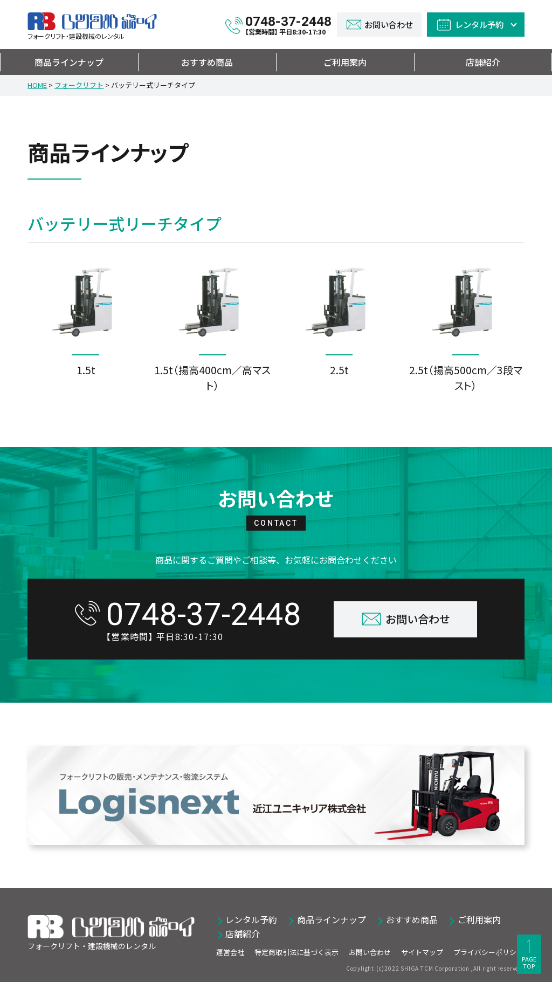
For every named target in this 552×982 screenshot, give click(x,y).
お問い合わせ (370, 952)
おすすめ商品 (207, 62)
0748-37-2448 (288, 24)
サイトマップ (422, 952)
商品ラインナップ (69, 62)
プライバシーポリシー (488, 952)
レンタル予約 (251, 919)
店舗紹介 (483, 62)
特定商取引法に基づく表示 (296, 952)
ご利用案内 (345, 62)
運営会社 (230, 952)
